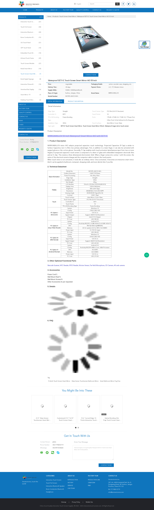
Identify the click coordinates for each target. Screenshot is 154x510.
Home (25, 10)
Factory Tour (68, 10)
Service (70, 485)
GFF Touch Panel (31, 48)
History (70, 482)
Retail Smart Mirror (31, 69)
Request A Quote (113, 10)
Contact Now (91, 75)
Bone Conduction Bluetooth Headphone (31, 37)
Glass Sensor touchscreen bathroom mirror (85, 381)
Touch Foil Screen (31, 27)
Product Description (75, 101)
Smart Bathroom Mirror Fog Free (110, 381)
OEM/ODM (91, 482)
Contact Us (97, 10)
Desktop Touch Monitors (31, 100)
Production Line (94, 480)
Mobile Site (89, 502)
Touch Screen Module (31, 63)
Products (39, 10)
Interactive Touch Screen (31, 22)
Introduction (73, 480)
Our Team (71, 488)
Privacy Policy (76, 502)
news (21, 120)
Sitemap (63, 502)
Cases (21, 124)
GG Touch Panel (31, 43)
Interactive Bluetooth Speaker (31, 32)
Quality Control (82, 10)
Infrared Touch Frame (31, 58)
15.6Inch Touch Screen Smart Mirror (59, 381)
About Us (53, 10)
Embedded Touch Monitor (31, 53)
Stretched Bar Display (31, 90)
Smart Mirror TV (31, 95)
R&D (89, 485)
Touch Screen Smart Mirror (31, 74)
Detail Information (55, 101)
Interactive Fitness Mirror (31, 84)
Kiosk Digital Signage (31, 79)
